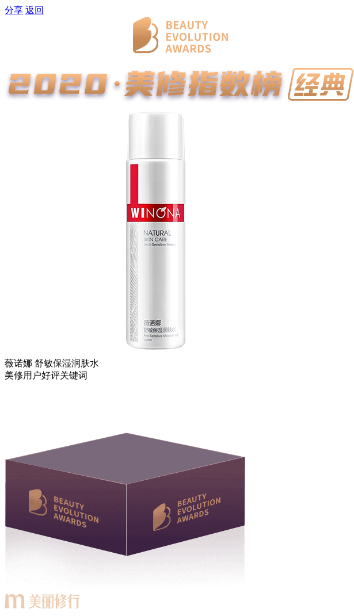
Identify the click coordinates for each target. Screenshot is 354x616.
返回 (34, 10)
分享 (14, 10)
